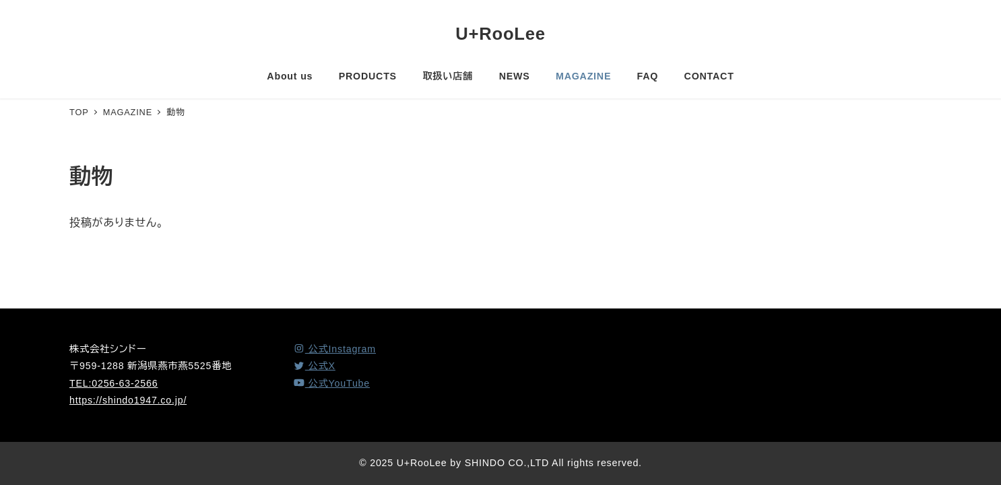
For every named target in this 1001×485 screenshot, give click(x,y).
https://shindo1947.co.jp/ (128, 400)
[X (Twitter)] (314, 365)
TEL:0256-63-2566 (113, 383)
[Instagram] (334, 349)
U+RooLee (500, 33)
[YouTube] (331, 383)
